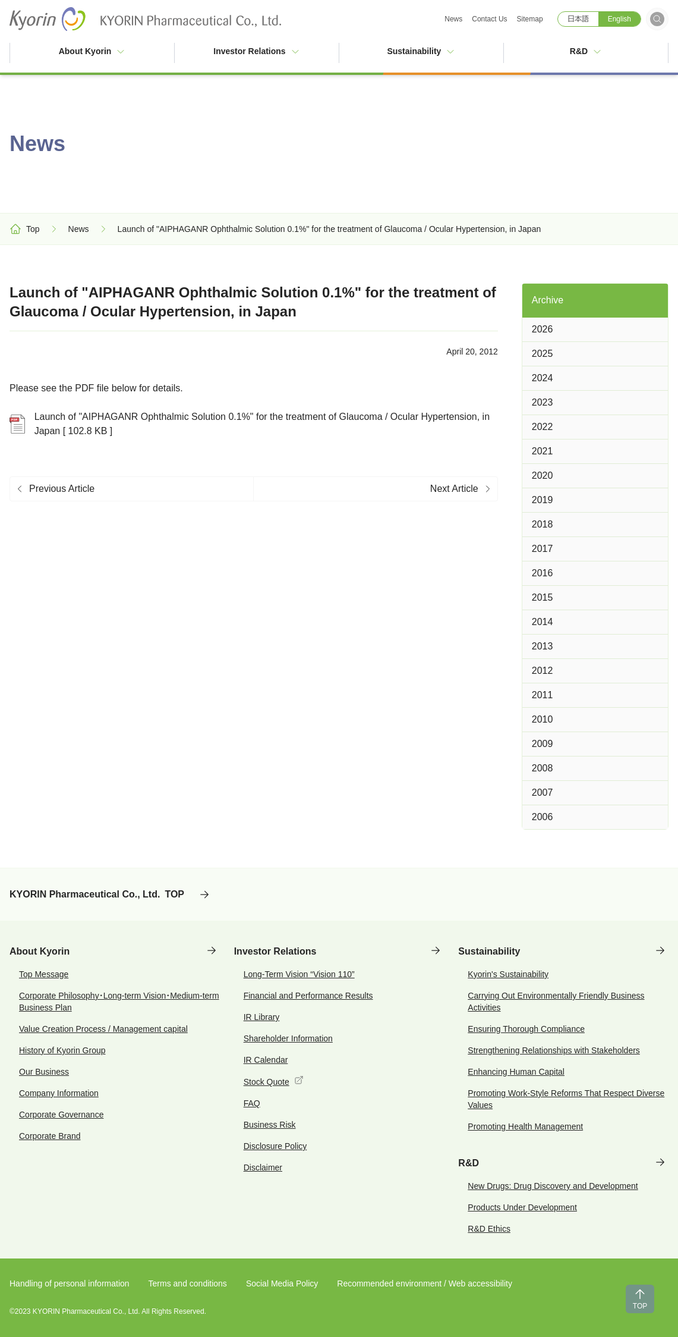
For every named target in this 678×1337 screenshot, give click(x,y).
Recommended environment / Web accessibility (424, 1283)
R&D (586, 51)
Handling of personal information (70, 1283)
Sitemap (530, 19)
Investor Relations (256, 51)
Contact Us (489, 19)
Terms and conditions (188, 1283)
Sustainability (421, 51)
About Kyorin (92, 51)
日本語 (578, 19)
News (453, 19)
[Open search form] (657, 19)
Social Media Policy (282, 1283)
